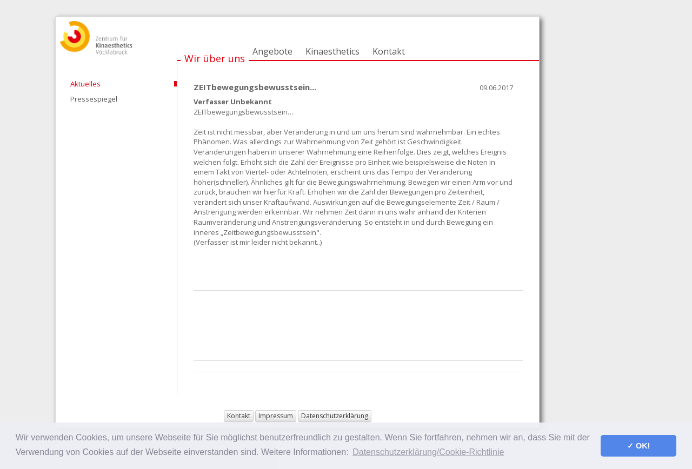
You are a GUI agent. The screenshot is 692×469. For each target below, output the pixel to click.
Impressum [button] (275, 415)
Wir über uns (214, 58)
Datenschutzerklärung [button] (334, 415)
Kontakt (388, 51)
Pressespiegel (93, 99)
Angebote (272, 51)
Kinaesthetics (332, 51)
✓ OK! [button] (638, 445)
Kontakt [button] (238, 415)
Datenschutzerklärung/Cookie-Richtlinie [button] (428, 452)
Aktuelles (85, 84)
